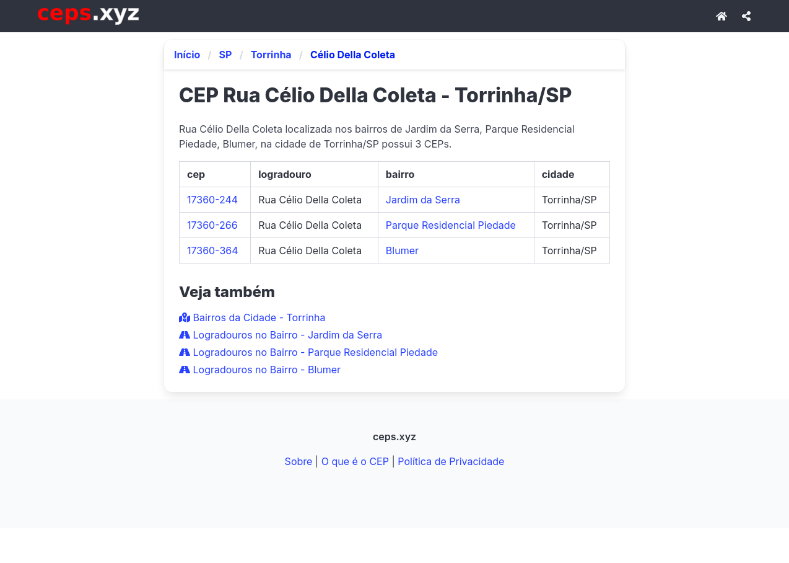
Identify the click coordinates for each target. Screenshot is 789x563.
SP (225, 54)
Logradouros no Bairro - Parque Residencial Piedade (308, 352)
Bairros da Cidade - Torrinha (252, 317)
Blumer (402, 250)
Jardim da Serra (423, 199)
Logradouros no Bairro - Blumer (260, 369)
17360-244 (212, 199)
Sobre (299, 461)
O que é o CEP (355, 461)
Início (187, 54)
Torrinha (271, 54)
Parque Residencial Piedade (451, 225)
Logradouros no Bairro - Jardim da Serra (280, 335)
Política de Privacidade (451, 461)
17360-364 (212, 250)
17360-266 (212, 225)
